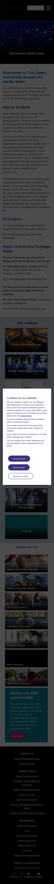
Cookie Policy (26, 416)
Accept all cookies (19, 459)
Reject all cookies (19, 468)
